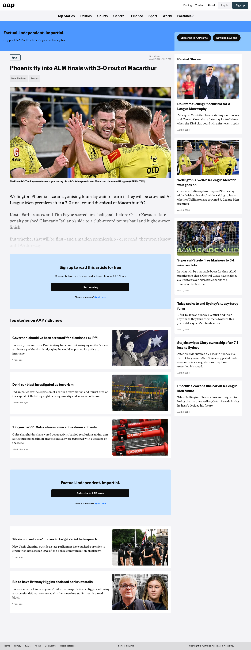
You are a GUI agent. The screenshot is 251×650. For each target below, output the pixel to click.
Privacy (17, 646)
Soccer (35, 78)
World (167, 15)
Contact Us (50, 646)
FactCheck (185, 15)
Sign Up (240, 5)
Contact (200, 5)
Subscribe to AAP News (194, 37)
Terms (7, 646)
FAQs (28, 646)
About (211, 5)
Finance (137, 15)
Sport (153, 15)
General (119, 15)
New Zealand (18, 78)
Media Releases (67, 646)
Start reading (90, 287)
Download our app (226, 37)
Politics (86, 15)
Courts (102, 15)
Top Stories (66, 15)
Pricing (187, 5)
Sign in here (100, 297)
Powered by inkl (126, 646)
